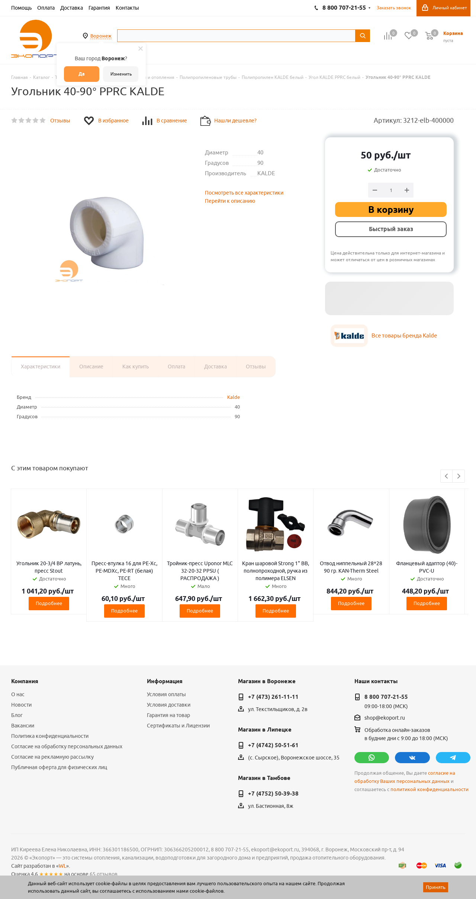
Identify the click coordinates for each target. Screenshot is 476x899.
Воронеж (101, 36)
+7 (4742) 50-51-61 (273, 745)
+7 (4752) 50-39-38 (273, 793)
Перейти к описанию (230, 201)
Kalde (233, 397)
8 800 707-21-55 (386, 697)
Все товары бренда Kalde (404, 335)
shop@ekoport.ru (384, 718)
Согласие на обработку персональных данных (66, 746)
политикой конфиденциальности (429, 789)
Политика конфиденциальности (50, 736)
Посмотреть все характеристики (244, 193)
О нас (18, 694)
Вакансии (22, 726)
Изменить (121, 74)
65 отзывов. (104, 874)
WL (62, 866)
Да (81, 74)
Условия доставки (168, 705)
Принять (436, 887)
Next (459, 476)
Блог (17, 715)
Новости (21, 705)
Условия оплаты (166, 694)
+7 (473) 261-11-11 (273, 697)
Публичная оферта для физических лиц (59, 767)
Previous (447, 476)
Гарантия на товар (168, 715)
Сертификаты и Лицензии (178, 726)
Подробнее (49, 603)
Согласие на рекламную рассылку (52, 757)
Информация (165, 681)
